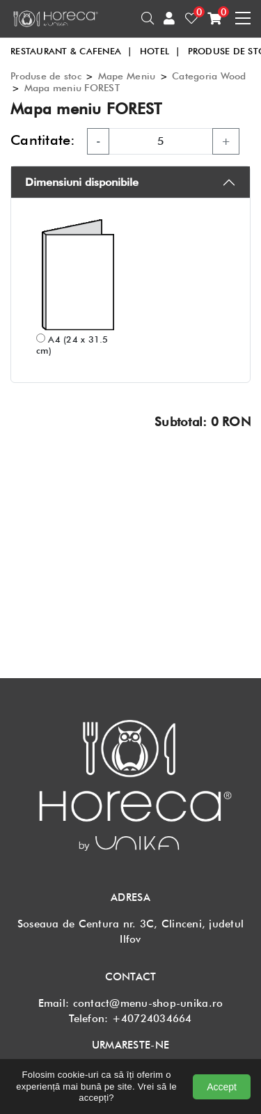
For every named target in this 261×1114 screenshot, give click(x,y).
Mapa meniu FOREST (72, 87)
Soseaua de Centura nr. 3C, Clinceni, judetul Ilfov (130, 932)
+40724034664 (152, 1018)
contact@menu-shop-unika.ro (148, 1003)
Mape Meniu (127, 75)
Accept (222, 1086)
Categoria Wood (209, 75)
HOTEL (160, 50)
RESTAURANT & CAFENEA (71, 50)
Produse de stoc (45, 75)
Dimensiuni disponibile (82, 182)
